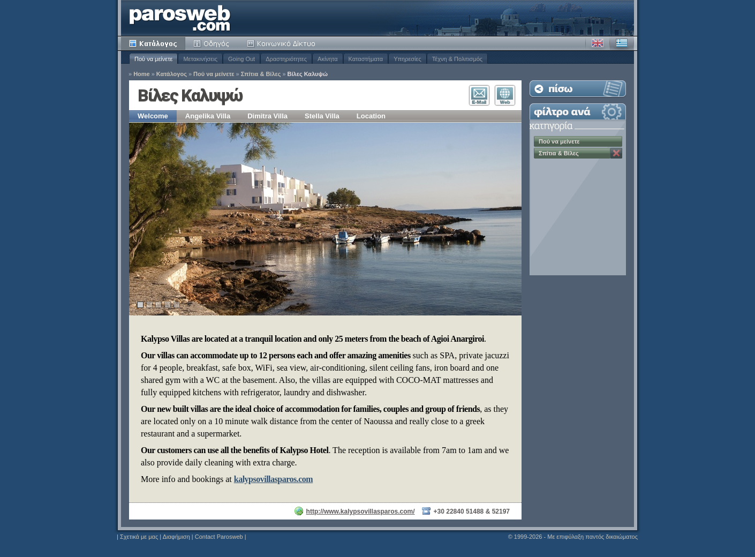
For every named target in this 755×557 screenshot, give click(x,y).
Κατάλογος (153, 43)
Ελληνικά (621, 43)
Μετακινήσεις (200, 59)
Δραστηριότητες (286, 59)
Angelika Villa (207, 116)
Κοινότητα (283, 43)
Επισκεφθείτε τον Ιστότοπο (505, 95)
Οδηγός (212, 43)
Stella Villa (322, 116)
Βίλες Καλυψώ (308, 74)
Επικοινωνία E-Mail (479, 95)
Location (371, 116)
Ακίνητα (327, 59)
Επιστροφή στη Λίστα (578, 88)
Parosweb (180, 18)
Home (141, 74)
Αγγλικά (597, 43)
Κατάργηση (616, 153)
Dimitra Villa (267, 116)
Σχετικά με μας (139, 536)
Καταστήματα (366, 59)
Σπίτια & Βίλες (261, 74)
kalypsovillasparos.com (273, 479)
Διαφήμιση (176, 536)
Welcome (153, 116)
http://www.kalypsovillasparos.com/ (360, 511)
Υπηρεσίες (407, 59)
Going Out (241, 59)
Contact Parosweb (219, 536)
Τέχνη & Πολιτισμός (457, 59)
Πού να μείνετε (153, 59)
